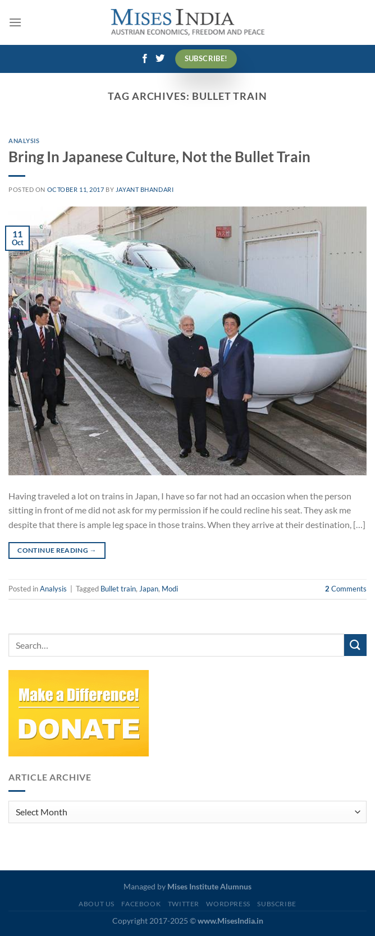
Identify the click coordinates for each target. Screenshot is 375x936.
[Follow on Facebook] (144, 59)
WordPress (228, 904)
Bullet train (118, 588)
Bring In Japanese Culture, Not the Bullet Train (159, 156)
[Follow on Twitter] (160, 59)
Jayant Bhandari (144, 189)
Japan (148, 588)
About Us (97, 904)
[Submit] (355, 645)
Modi (170, 588)
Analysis (23, 140)
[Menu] (15, 22)
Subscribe (276, 904)
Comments (346, 588)
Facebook (141, 904)
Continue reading (57, 550)
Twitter (183, 904)
